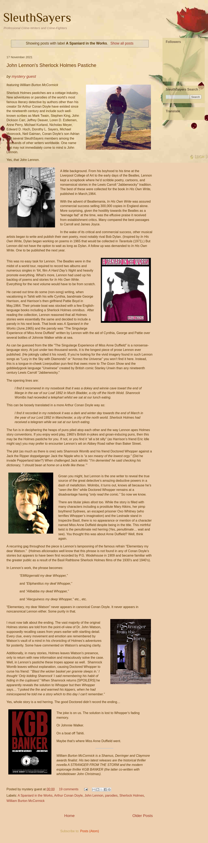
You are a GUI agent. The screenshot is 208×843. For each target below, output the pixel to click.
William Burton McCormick (25, 801)
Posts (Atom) (89, 831)
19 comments (68, 789)
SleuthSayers (37, 17)
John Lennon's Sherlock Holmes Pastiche (51, 65)
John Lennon (93, 795)
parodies (111, 795)
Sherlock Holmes (131, 795)
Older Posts (142, 816)
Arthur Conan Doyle (68, 795)
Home (69, 816)
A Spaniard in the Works (35, 795)
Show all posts (121, 43)
